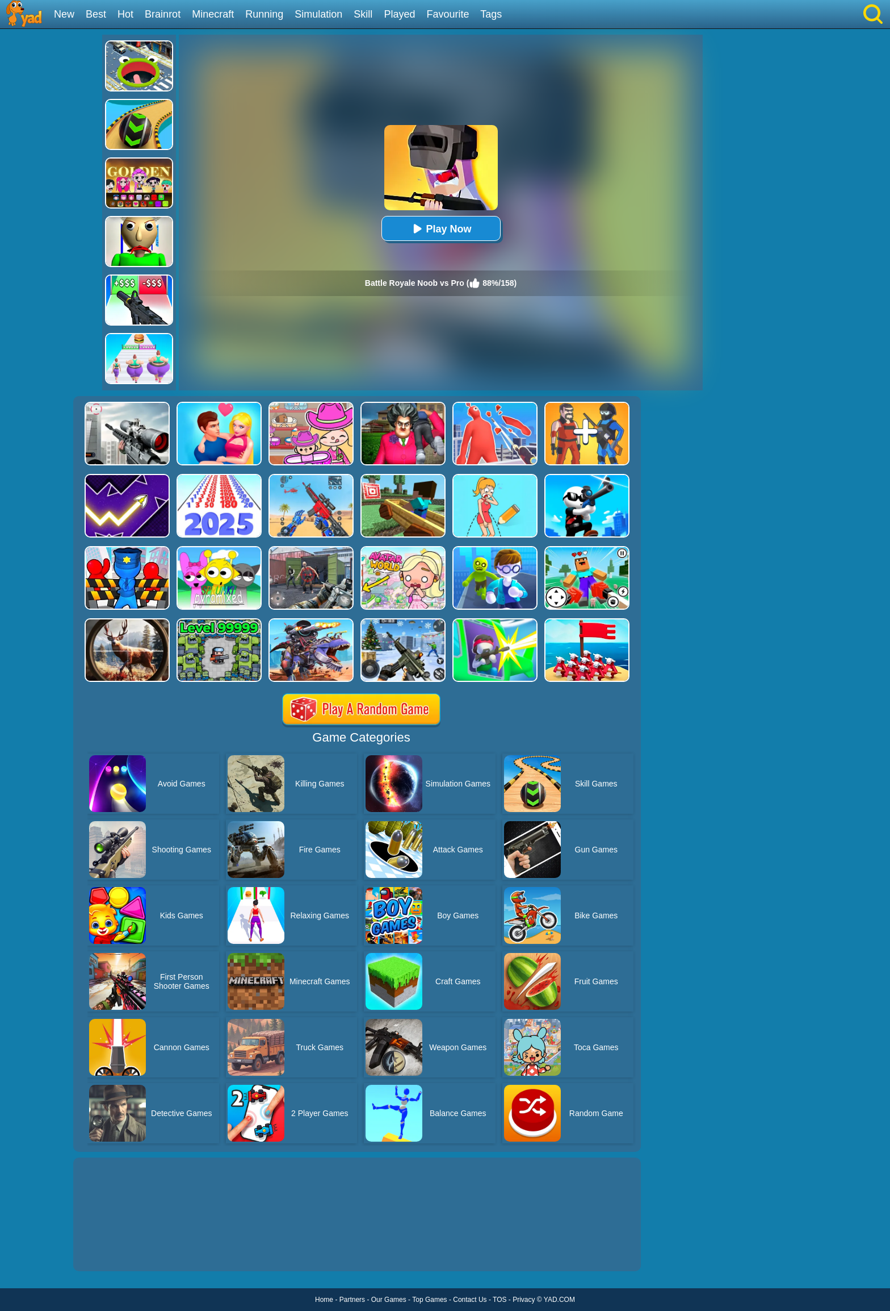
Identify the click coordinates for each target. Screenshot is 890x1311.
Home (324, 1300)
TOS (499, 1300)
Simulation (318, 14)
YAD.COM (559, 1300)
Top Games (429, 1300)
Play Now (440, 229)
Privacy (524, 1300)
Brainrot (162, 14)
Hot (125, 14)
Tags (491, 14)
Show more (111, 1249)
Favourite (447, 14)
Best (96, 14)
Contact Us (469, 1300)
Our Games (388, 1300)
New (64, 14)
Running (264, 14)
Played (399, 14)
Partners (352, 1300)
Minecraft (213, 14)
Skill (363, 14)
